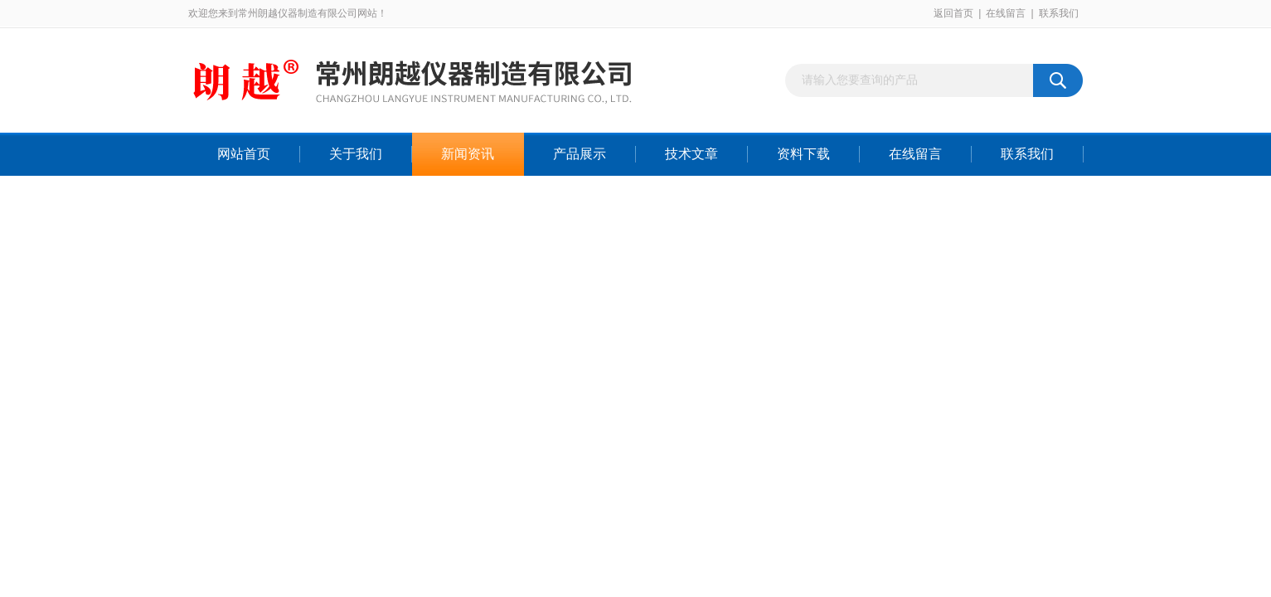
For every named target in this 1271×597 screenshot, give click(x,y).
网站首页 (243, 154)
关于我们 (355, 154)
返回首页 (953, 13)
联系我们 (1059, 13)
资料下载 (803, 154)
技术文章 (691, 154)
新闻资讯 (467, 154)
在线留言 (1006, 13)
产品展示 (579, 154)
